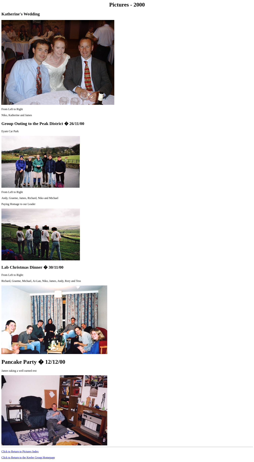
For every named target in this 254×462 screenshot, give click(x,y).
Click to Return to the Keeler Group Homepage (28, 457)
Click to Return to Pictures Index (20, 451)
